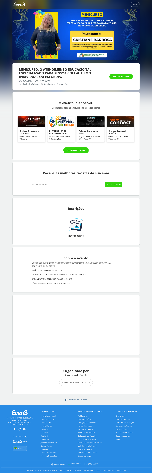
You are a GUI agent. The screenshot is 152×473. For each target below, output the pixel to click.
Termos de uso (65, 470)
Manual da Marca (50, 470)
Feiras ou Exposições (49, 456)
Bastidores (121, 470)
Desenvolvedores (123, 436)
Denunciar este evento (76, 399)
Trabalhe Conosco (33, 470)
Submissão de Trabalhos (87, 436)
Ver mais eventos (76, 150)
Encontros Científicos (49, 453)
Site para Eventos (85, 449)
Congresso (45, 429)
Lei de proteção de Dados (84, 470)
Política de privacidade (105, 470)
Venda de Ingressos (86, 426)
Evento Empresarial (48, 416)
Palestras (44, 449)
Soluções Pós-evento (86, 432)
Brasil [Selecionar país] (19, 448)
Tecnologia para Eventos (87, 439)
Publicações (82, 416)
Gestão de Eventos (85, 429)
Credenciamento (84, 456)
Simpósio (44, 432)
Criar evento (120, 416)
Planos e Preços (122, 429)
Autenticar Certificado (124, 432)
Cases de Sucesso (123, 419)
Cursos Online (46, 446)
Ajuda (118, 439)
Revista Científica (84, 419)
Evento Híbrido (46, 426)
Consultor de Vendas (124, 426)
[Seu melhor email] (67, 184)
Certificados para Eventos (88, 453)
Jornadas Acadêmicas (49, 443)
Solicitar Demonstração (125, 423)
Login (135, 4)
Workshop (45, 439)
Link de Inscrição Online (87, 446)
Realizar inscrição (121, 76)
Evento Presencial (48, 419)
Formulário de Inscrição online (90, 443)
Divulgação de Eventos (87, 423)
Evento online (46, 423)
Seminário (45, 436)
